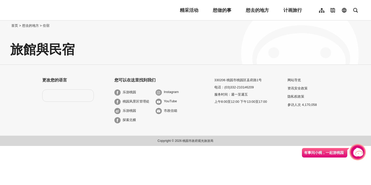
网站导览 (294, 80)
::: (8, 25)
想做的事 (222, 10)
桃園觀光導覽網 (44, 10)
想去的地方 (257, 10)
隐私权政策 (296, 96)
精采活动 (189, 10)
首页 (14, 25)
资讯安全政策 (298, 88)
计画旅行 (292, 10)
